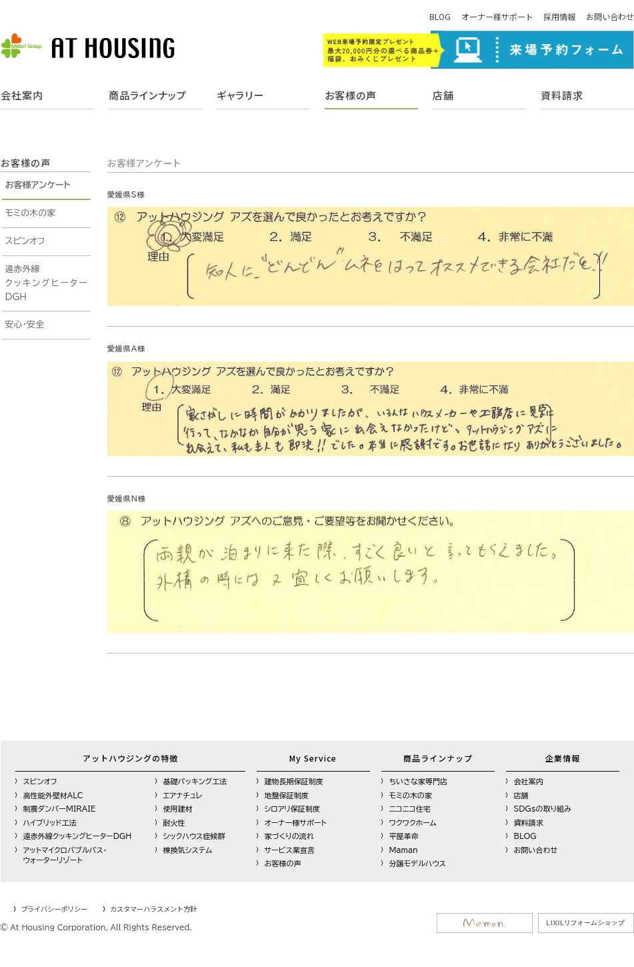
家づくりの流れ (289, 836)
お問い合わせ (610, 16)
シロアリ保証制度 (293, 808)
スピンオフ (25, 241)
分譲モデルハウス (417, 863)
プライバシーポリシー (54, 909)
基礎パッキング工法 (195, 781)
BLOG (440, 16)
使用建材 (178, 808)
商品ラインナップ (148, 95)
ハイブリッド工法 (50, 822)
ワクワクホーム (413, 822)
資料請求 (562, 95)
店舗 (443, 95)
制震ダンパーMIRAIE (59, 808)
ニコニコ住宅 (410, 808)
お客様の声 (351, 95)
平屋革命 (404, 836)
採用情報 (559, 16)
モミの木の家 (30, 213)
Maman (403, 850)
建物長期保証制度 (294, 781)
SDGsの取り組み (543, 808)
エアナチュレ (183, 795)
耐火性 (174, 822)
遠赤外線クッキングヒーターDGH (46, 283)
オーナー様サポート (497, 16)
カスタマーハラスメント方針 (153, 909)
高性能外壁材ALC (53, 795)
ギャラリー (240, 95)
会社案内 (22, 95)
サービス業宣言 (290, 850)
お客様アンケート (38, 185)
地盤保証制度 (287, 795)
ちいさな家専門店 (418, 781)
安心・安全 (25, 324)
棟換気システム (188, 850)
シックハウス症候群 (194, 836)
